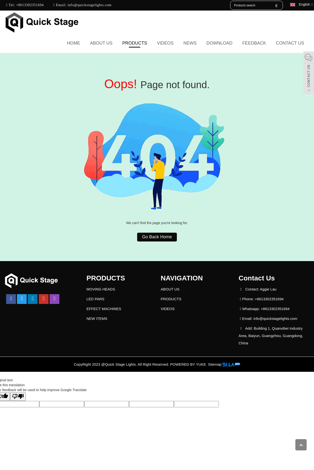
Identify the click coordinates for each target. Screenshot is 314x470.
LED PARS (96, 299)
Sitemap (215, 364)
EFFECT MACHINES (104, 309)
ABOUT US (101, 43)
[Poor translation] (18, 396)
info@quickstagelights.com (89, 5)
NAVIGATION (182, 278)
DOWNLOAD (220, 43)
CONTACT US (290, 43)
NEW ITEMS (97, 318)
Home (73, 43)
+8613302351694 (29, 5)
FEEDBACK (254, 43)
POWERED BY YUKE (188, 364)
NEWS (190, 43)
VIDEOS (165, 43)
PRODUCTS (134, 43)
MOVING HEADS (101, 289)
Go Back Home (157, 236)
